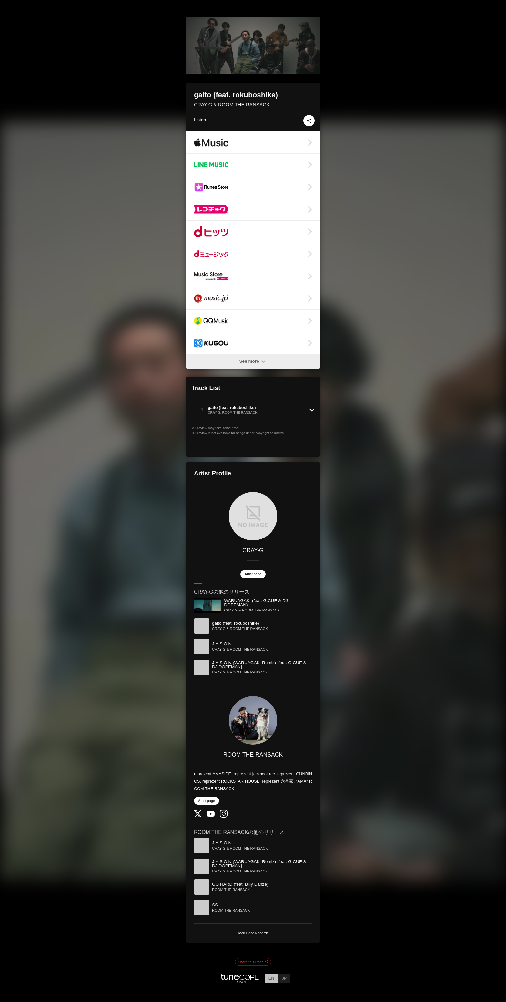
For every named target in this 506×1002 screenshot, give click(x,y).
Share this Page (253, 962)
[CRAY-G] (253, 516)
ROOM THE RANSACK (253, 754)
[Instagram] (224, 816)
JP (284, 978)
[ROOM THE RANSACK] (253, 720)
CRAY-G (253, 550)
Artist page (253, 574)
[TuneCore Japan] (240, 981)
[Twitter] (198, 815)
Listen (200, 119)
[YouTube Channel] (211, 815)
